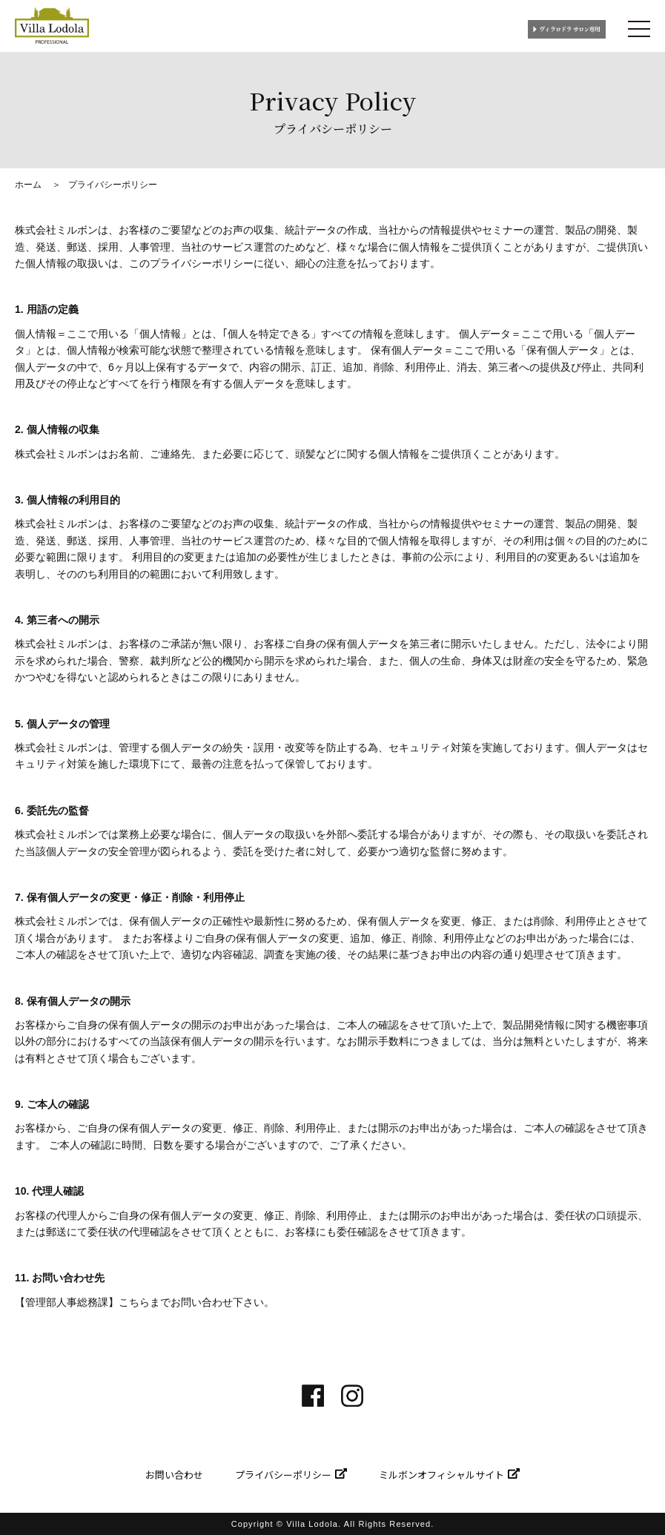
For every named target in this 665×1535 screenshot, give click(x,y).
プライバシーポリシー (283, 1475)
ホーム (28, 184)
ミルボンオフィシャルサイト (441, 1475)
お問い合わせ (174, 1475)
